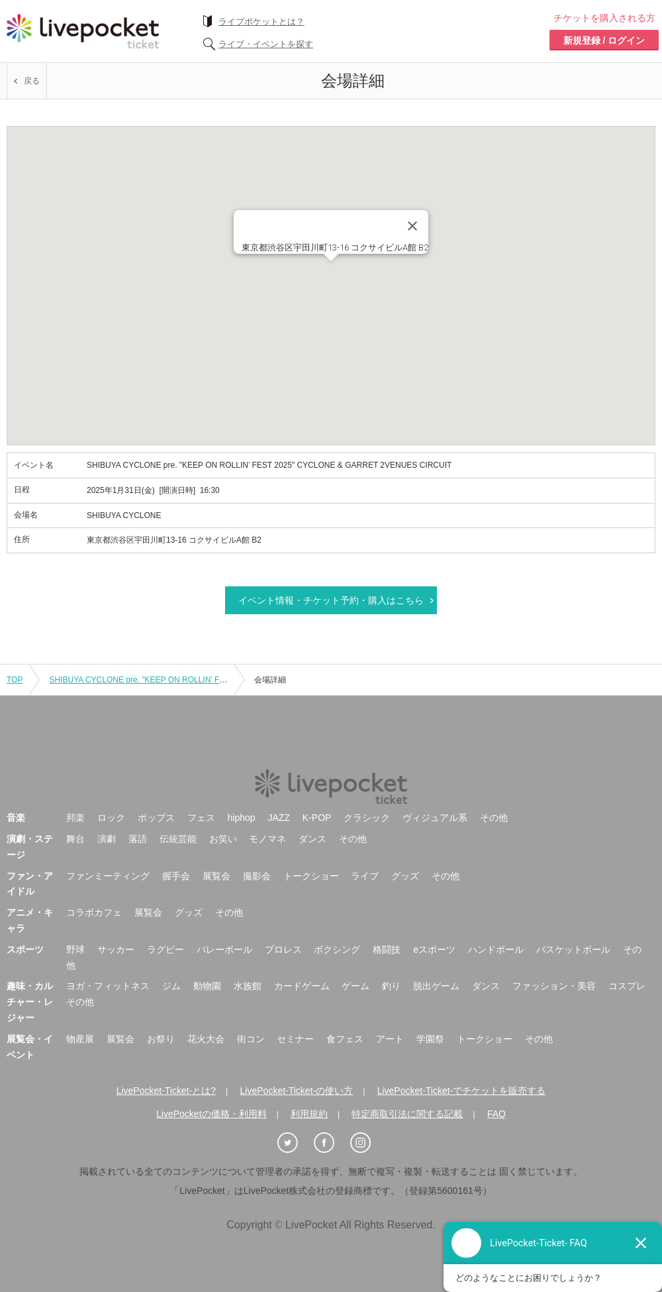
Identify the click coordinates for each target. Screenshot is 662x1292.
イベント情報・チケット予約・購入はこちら (331, 600)
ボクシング (337, 949)
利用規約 (309, 1113)
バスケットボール (573, 949)
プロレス (283, 949)
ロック (111, 817)
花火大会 (205, 1039)
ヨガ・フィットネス (108, 986)
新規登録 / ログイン (604, 40)
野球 (75, 949)
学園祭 (430, 1039)
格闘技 (387, 949)
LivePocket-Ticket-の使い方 (297, 1090)
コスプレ (626, 986)
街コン (251, 1039)
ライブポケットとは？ (261, 22)
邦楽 (75, 817)
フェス (201, 817)
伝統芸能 (178, 839)
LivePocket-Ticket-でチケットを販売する (461, 1090)
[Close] (412, 226)
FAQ (496, 1113)
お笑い (223, 839)
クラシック (367, 817)
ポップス (156, 817)
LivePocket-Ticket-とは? (166, 1090)
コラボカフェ (94, 912)
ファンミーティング (108, 876)
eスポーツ (434, 949)
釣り (391, 986)
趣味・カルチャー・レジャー (30, 1002)
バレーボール (224, 949)
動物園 (207, 986)
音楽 (16, 817)
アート (390, 1039)
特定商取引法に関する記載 (407, 1113)
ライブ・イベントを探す (265, 44)
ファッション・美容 (554, 986)
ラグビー (165, 949)
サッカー (115, 949)
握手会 (176, 876)
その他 (494, 817)
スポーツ (25, 949)
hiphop (242, 817)
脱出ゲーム (436, 986)
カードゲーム (302, 986)
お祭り (161, 1039)
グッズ (405, 876)
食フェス (344, 1039)
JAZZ (279, 817)
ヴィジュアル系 (434, 817)
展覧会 (216, 876)
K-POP (317, 817)
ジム (171, 986)
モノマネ (267, 839)
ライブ (365, 876)
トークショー (311, 876)
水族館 (247, 986)
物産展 (80, 1039)
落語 (137, 839)
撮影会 (257, 876)
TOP (15, 679)
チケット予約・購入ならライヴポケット (83, 31)
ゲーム (355, 986)
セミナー (295, 1039)
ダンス (312, 839)
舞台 (75, 839)
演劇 (106, 839)
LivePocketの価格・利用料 (211, 1113)
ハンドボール (496, 949)
